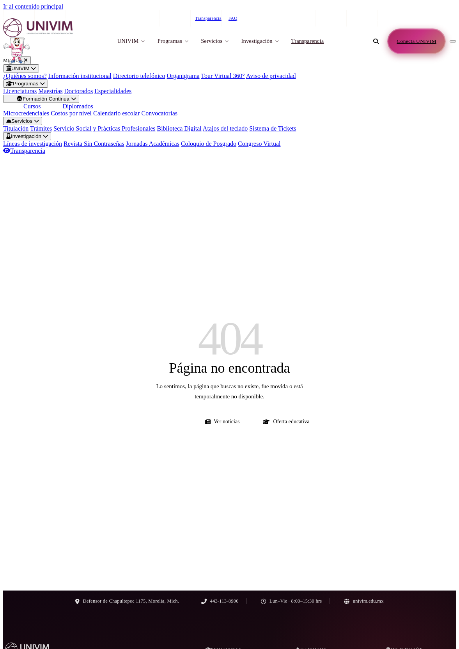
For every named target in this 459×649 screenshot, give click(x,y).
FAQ (233, 18)
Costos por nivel (71, 113)
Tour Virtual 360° (223, 76)
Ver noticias (222, 421)
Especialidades (112, 91)
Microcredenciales (26, 113)
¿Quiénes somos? (25, 76)
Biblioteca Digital (179, 128)
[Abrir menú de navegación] (453, 41)
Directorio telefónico (139, 76)
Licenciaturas (20, 91)
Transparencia (208, 18)
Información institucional (80, 76)
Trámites (41, 128)
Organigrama (183, 76)
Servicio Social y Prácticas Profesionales (104, 128)
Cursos (32, 106)
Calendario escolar (116, 113)
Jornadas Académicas (152, 143)
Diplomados (77, 106)
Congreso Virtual (259, 143)
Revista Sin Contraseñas (94, 143)
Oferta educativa (286, 421)
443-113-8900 (380, 18)
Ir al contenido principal (33, 6)
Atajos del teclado (225, 128)
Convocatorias (159, 113)
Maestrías (50, 91)
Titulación (15, 128)
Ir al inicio (166, 421)
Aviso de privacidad (271, 76)
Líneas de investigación (32, 143)
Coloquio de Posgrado (208, 143)
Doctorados (78, 91)
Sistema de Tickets (272, 128)
